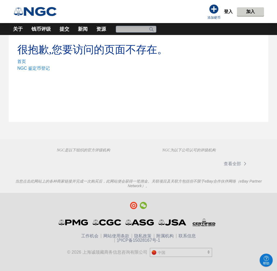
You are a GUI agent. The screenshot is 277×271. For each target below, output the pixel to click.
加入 (250, 11)
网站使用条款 (116, 236)
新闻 (83, 29)
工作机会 (89, 236)
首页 (21, 61)
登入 (228, 11)
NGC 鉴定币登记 (33, 68)
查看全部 (236, 163)
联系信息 (187, 236)
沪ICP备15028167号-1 (138, 240)
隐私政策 (142, 236)
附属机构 (165, 236)
